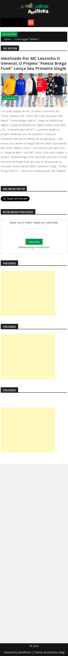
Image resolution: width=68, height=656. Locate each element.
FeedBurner (42, 247)
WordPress (25, 652)
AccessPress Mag (54, 652)
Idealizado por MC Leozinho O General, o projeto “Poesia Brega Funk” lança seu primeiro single (34, 63)
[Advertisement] (28, 293)
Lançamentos (10, 98)
